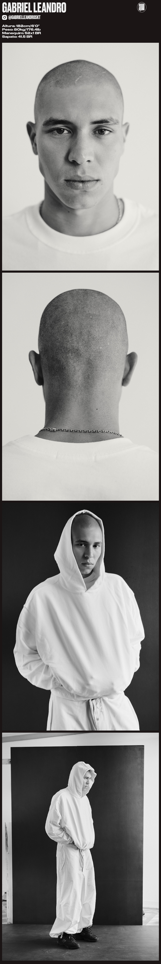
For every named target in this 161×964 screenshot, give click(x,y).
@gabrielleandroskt (24, 17)
